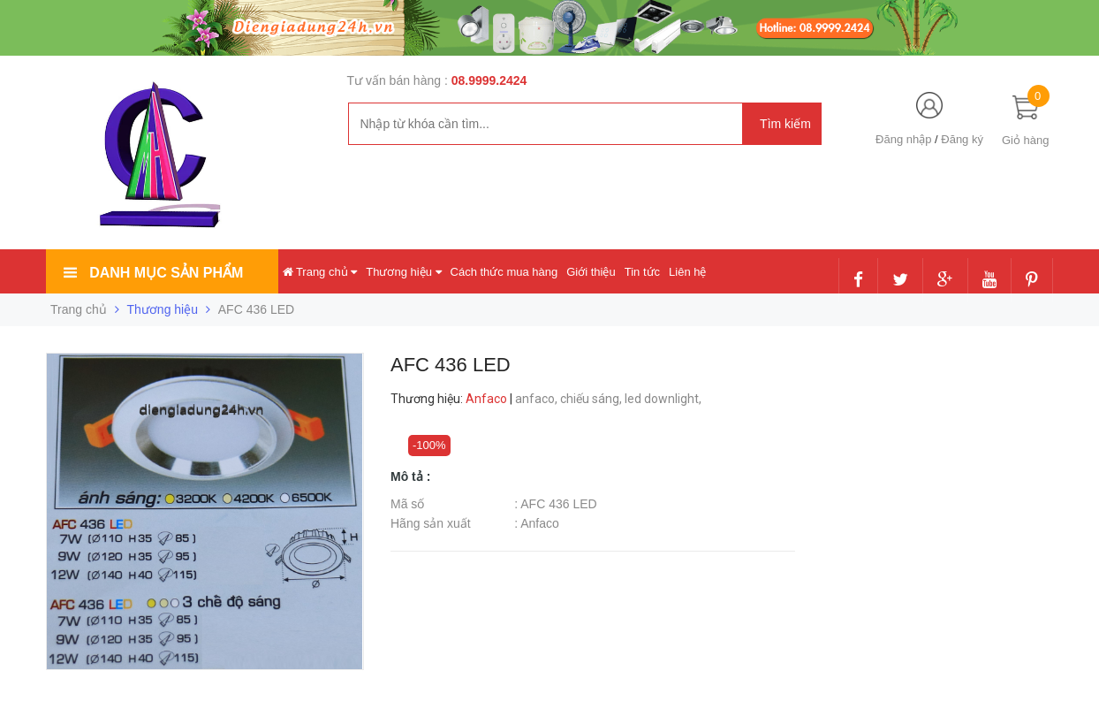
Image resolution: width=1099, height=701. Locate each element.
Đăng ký (962, 139)
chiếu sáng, (592, 399)
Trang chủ (320, 271)
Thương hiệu (403, 271)
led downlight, (664, 399)
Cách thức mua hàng (504, 271)
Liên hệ (687, 271)
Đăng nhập (903, 139)
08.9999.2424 (489, 80)
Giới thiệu (590, 271)
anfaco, (537, 399)
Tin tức (642, 271)
